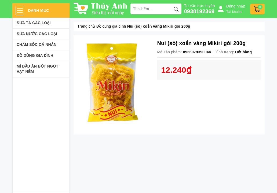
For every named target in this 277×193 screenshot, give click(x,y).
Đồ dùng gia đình (35, 55)
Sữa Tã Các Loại (34, 23)
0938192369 (199, 11)
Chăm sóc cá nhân (37, 44)
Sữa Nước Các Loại (37, 34)
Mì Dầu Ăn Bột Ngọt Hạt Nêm (37, 69)
